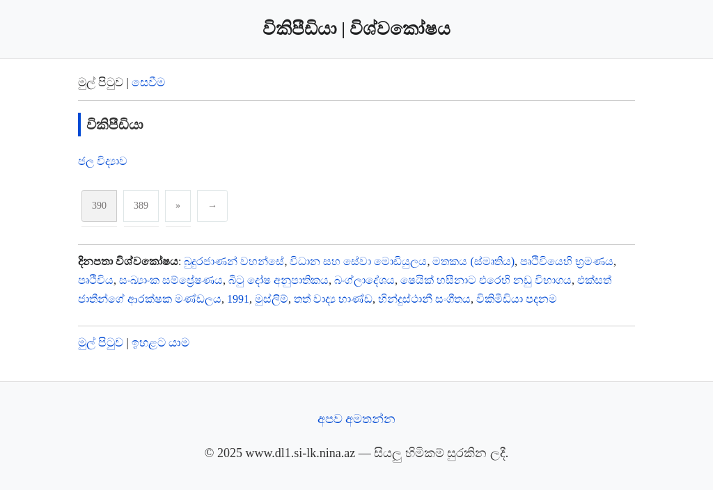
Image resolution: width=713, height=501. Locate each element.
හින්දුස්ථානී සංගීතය (424, 299)
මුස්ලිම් (271, 299)
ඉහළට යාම (160, 342)
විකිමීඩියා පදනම (516, 299)
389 (141, 205)
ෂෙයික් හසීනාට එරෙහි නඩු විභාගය (486, 280)
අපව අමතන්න (357, 419)
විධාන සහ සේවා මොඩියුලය (358, 261)
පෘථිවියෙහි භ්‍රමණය (566, 261)
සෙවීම (148, 82)
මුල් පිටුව (100, 342)
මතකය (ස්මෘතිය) (473, 261)
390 (99, 205)
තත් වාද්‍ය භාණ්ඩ (333, 299)
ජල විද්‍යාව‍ (102, 161)
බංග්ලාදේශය (364, 280)
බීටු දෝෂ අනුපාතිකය (278, 280)
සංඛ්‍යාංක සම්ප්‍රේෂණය (171, 280)
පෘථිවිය (95, 280)
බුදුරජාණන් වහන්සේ (234, 261)
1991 (238, 299)
